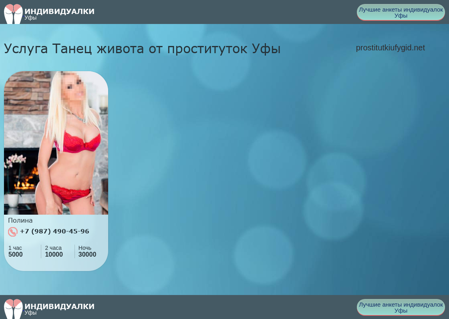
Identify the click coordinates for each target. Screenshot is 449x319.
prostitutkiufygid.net (390, 47)
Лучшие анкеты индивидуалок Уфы (401, 12)
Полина (20, 220)
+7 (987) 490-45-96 (48, 232)
